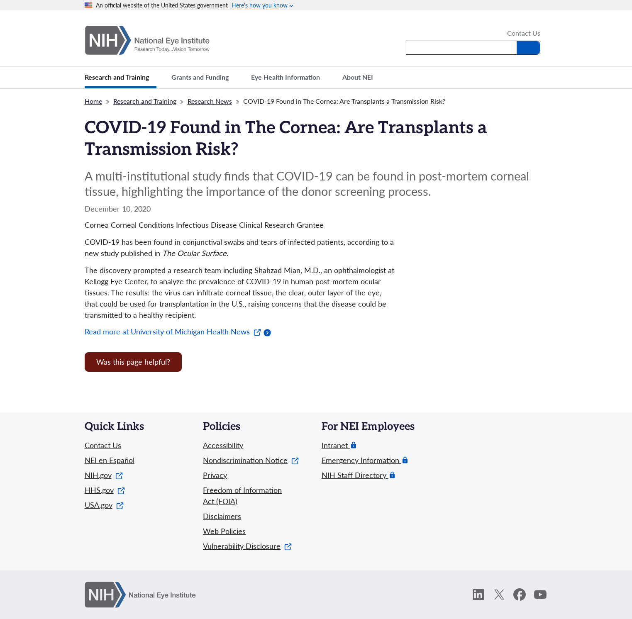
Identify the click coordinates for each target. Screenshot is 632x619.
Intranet (336, 445)
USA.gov (104, 504)
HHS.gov (105, 490)
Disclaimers (222, 516)
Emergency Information (361, 460)
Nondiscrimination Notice (251, 460)
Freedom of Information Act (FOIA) (242, 495)
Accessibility (223, 445)
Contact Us (523, 33)
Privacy (215, 475)
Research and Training (144, 101)
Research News (210, 101)
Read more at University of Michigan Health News (173, 331)
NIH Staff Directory (355, 475)
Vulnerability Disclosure (247, 546)
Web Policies (224, 531)
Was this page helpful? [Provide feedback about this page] (133, 361)
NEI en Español (109, 460)
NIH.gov (104, 475)
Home (93, 101)
